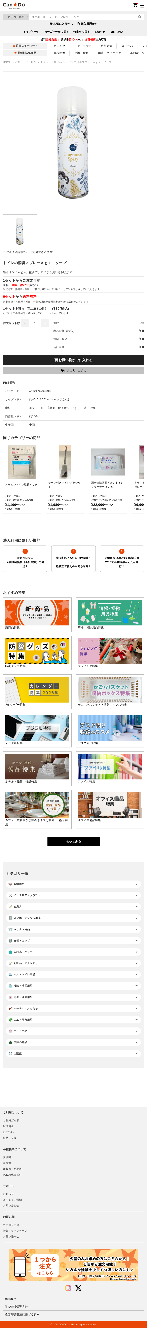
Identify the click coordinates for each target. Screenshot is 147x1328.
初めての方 (117, 31)
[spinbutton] (35, 323)
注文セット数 (26, 323)
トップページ (31, 31)
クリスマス (84, 46)
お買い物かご (11, 1236)
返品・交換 (9, 1138)
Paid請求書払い (12, 1174)
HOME (7, 62)
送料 (49, 39)
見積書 (7, 1157)
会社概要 (10, 1299)
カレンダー (61, 46)
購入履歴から (87, 23)
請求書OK (71, 39)
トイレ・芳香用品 (51, 62)
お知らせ (100, 31)
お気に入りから (61, 23)
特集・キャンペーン (15, 1230)
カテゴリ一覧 (11, 1225)
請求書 (7, 1163)
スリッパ (127, 46)
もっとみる (73, 841)
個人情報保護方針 (16, 1306)
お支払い (8, 1132)
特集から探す (81, 31)
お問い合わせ (11, 1205)
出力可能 (95, 39)
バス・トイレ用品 (26, 62)
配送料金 (8, 1126)
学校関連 (59, 53)
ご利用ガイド (11, 1120)
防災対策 (106, 46)
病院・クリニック (109, 53)
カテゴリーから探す (56, 31)
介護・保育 (81, 53)
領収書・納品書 (12, 1169)
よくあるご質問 (12, 1200)
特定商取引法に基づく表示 (22, 1314)
